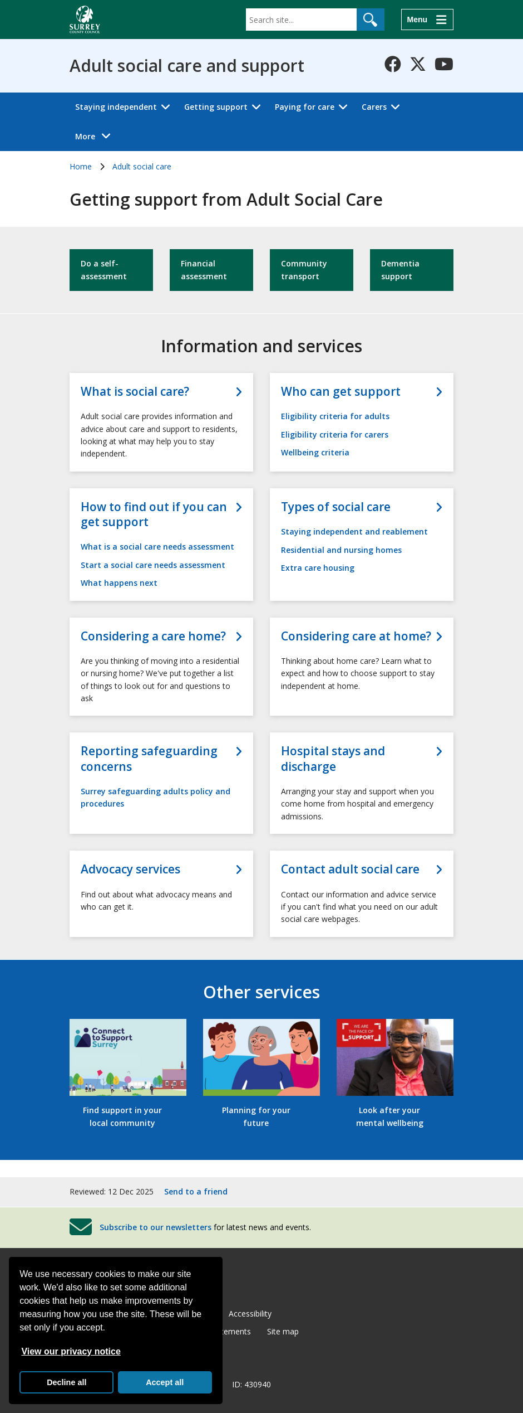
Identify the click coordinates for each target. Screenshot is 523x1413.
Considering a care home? (153, 636)
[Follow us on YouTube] (444, 64)
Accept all (165, 1382)
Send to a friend (196, 1191)
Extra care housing (317, 567)
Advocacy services (130, 869)
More (96, 136)
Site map (283, 1331)
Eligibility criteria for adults (335, 416)
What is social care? (135, 391)
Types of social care (336, 506)
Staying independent (116, 106)
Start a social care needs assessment (153, 565)
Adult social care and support (187, 65)
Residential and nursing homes (341, 550)
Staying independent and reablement (354, 531)
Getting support (216, 106)
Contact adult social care (350, 869)
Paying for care (304, 106)
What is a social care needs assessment (157, 546)
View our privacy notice (70, 1351)
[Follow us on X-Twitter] (417, 64)
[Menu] (427, 19)
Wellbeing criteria (315, 452)
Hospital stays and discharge (333, 759)
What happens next (119, 582)
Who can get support (341, 391)
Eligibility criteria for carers (334, 434)
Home (81, 166)
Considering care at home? (356, 636)
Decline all (66, 1382)
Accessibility (250, 1313)
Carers (374, 106)
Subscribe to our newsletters (155, 1226)
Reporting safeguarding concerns (149, 759)
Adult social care (141, 166)
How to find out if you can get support (154, 514)
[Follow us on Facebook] (392, 64)
